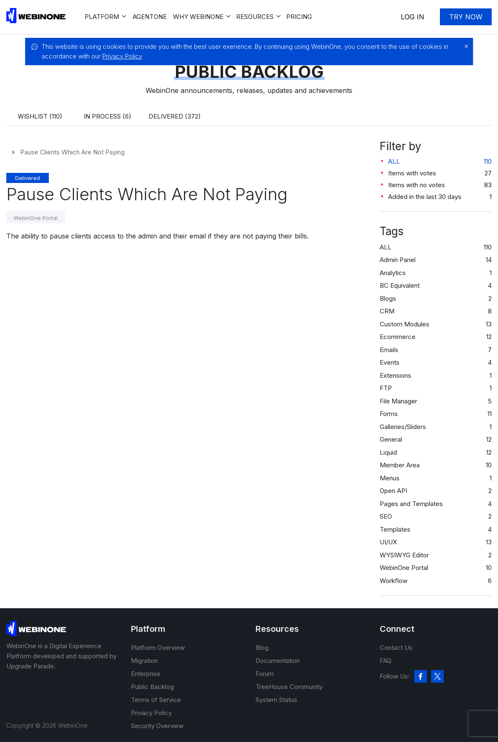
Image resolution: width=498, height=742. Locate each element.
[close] (464, 46)
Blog (262, 648)
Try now (465, 17)
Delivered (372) (175, 116)
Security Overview (157, 726)
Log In (412, 17)
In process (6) (107, 116)
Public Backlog (152, 687)
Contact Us (396, 648)
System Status (276, 700)
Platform (102, 17)
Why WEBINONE (198, 17)
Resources (255, 17)
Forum (265, 674)
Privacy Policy (122, 56)
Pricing (299, 17)
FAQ (385, 661)
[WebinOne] (36, 21)
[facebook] (420, 676)
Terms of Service (156, 700)
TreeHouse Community (289, 687)
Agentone (150, 17)
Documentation (278, 661)
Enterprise (145, 674)
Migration (144, 661)
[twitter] (437, 676)
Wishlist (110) (40, 116)
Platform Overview (158, 648)
